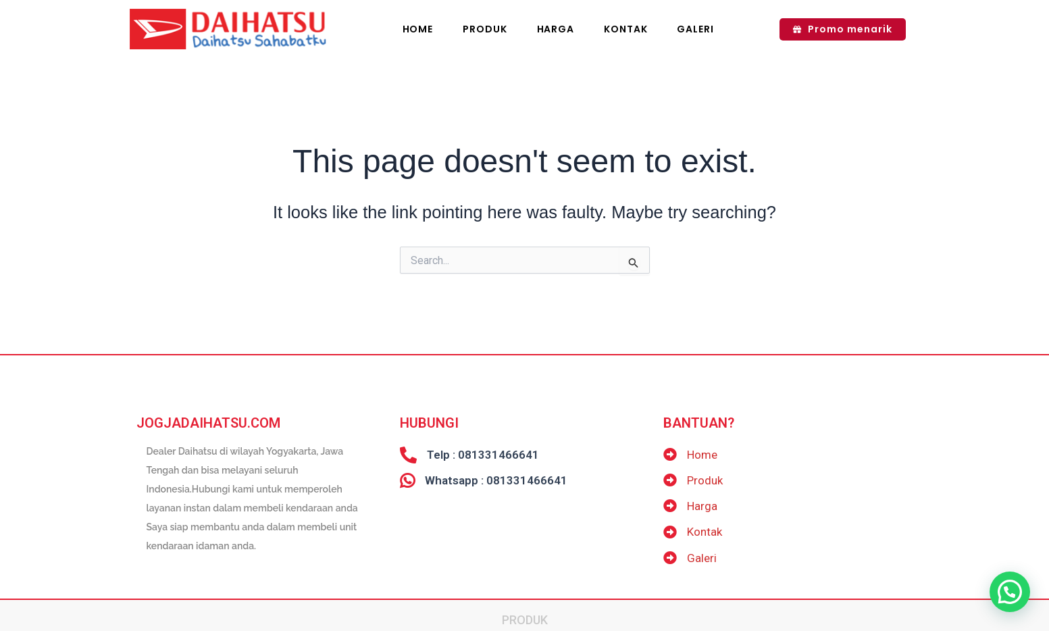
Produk (525, 610)
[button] (1010, 592)
